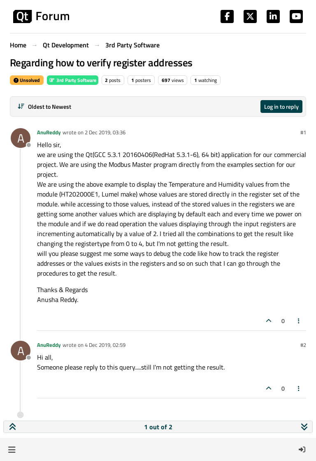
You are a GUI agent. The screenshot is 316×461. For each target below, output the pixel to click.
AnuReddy (49, 132)
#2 (303, 345)
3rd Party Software (72, 80)
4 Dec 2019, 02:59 (105, 345)
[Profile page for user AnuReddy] (20, 138)
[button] (11, 449)
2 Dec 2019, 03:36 (105, 132)
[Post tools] (299, 320)
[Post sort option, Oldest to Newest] (44, 106)
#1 (303, 132)
